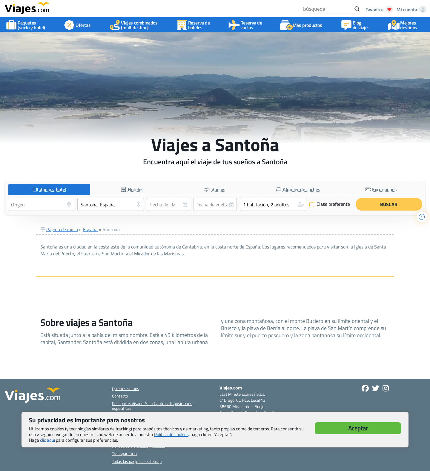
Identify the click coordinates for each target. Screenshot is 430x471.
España (90, 229)
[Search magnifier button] (357, 9)
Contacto (120, 396)
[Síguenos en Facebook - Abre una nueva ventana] (365, 388)
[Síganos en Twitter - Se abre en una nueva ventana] (375, 388)
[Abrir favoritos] (377, 9)
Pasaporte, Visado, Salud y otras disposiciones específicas (152, 405)
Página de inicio (62, 229)
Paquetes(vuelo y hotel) (26, 25)
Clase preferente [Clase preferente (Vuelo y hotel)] (329, 204)
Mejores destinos (404, 25)
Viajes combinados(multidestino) (134, 25)
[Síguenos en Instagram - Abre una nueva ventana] (386, 388)
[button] (273, 204)
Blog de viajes (356, 25)
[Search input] (327, 9)
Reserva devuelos (246, 25)
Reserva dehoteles (194, 25)
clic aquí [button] (47, 440)
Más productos (302, 25)
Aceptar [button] (358, 428)
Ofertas (78, 25)
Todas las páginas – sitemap (137, 461)
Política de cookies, (172, 434)
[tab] (49, 189)
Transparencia (124, 453)
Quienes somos (125, 388)
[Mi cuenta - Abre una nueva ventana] (410, 9)
